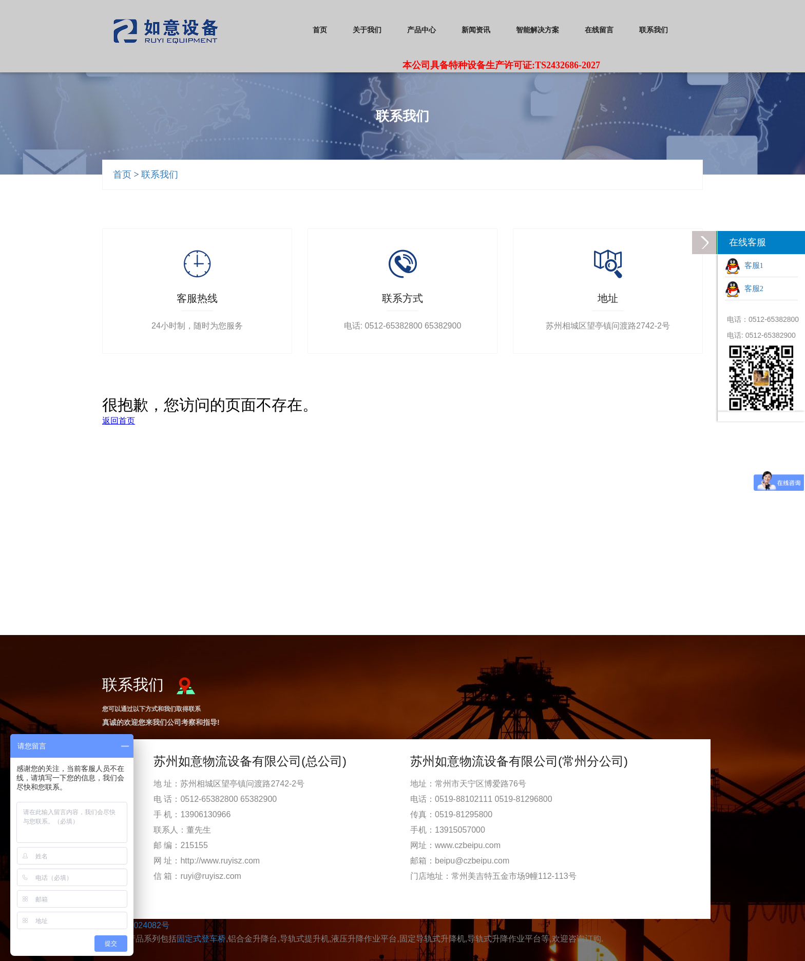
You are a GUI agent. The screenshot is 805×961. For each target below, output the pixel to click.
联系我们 (653, 30)
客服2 (744, 289)
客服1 (744, 266)
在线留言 (599, 30)
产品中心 (421, 30)
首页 (320, 30)
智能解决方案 (537, 30)
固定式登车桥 (201, 938)
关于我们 (367, 30)
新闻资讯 (476, 30)
